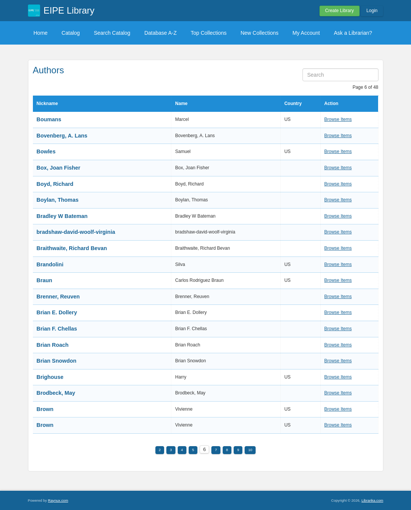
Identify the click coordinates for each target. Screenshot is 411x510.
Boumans (49, 119)
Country (293, 103)
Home (41, 33)
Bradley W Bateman (62, 216)
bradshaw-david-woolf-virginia (76, 232)
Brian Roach (53, 345)
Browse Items (338, 119)
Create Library (339, 10)
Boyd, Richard (55, 184)
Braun (45, 280)
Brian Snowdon (57, 361)
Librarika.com (372, 500)
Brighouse (50, 377)
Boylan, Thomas (58, 200)
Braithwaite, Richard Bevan (72, 248)
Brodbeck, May (56, 393)
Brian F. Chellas (57, 329)
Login (371, 10)
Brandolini (50, 264)
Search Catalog (112, 33)
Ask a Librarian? (353, 33)
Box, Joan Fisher (59, 168)
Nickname (47, 103)
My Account (306, 33)
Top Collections (208, 33)
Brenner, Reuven (58, 297)
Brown (45, 409)
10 (250, 450)
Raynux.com (58, 500)
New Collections (259, 33)
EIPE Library (69, 10)
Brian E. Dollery (57, 312)
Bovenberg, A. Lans (62, 136)
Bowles (46, 151)
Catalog (71, 33)
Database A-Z (160, 33)
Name (181, 103)
